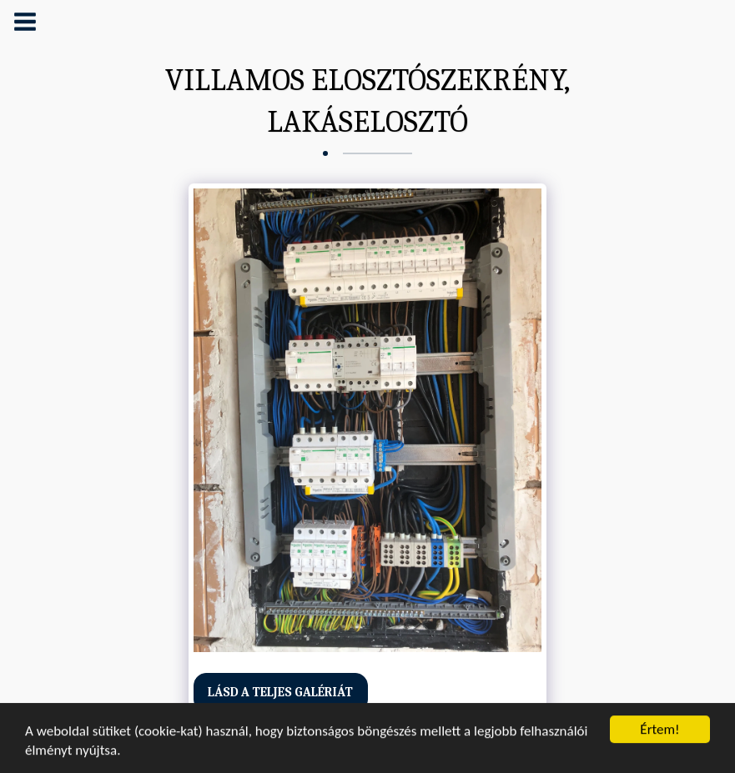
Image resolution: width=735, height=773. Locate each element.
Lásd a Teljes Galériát (280, 692)
